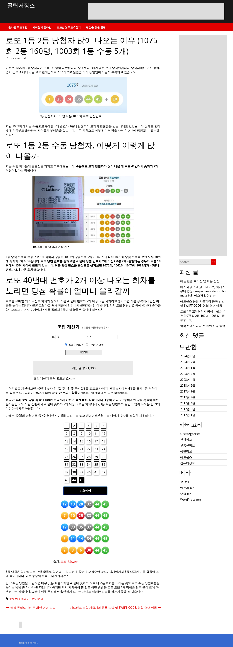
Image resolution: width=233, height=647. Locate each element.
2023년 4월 (187, 380)
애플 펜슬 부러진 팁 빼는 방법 (199, 281)
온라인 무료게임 (17, 27)
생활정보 (186, 451)
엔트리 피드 (188, 488)
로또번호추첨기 (19, 599)
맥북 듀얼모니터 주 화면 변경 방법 (202, 326)
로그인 (184, 482)
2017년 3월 (187, 409)
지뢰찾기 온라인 (41, 27)
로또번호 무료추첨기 (69, 27)
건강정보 (186, 439)
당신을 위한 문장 (96, 27)
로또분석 (37, 599)
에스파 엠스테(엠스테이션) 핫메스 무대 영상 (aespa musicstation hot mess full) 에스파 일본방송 (203, 291)
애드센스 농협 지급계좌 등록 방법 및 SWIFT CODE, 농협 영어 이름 (202, 303)
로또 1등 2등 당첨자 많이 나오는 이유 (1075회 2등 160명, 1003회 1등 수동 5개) (203, 315)
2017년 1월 (187, 415)
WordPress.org (190, 500)
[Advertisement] (156, 14)
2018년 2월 (187, 385)
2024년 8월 (187, 356)
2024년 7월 (187, 362)
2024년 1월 (187, 368)
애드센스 (186, 457)
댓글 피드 (186, 494)
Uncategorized (17, 58)
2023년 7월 (187, 374)
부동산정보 (187, 445)
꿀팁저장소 (21, 5)
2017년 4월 (187, 403)
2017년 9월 (187, 391)
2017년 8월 (187, 397)
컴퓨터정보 (187, 463)
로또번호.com (69, 561)
